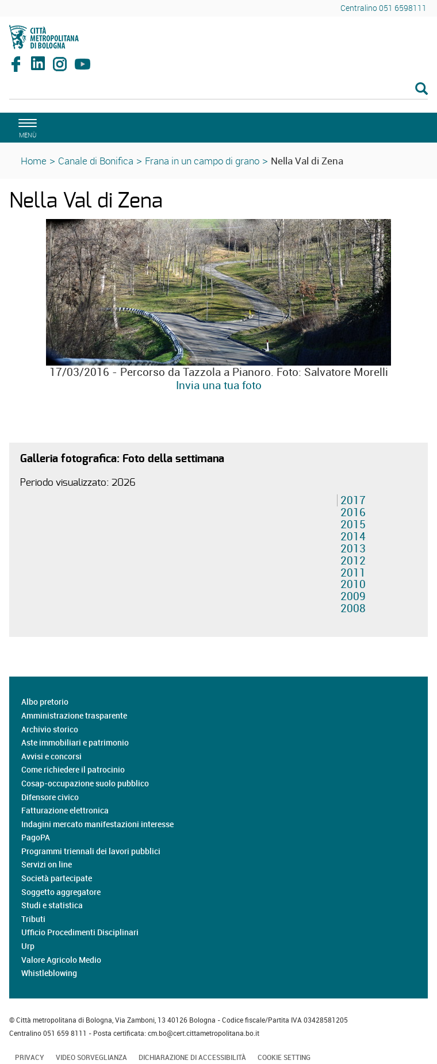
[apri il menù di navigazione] (26, 127)
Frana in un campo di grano (202, 160)
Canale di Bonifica (95, 160)
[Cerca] (218, 89)
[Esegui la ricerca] (421, 89)
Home (34, 160)
